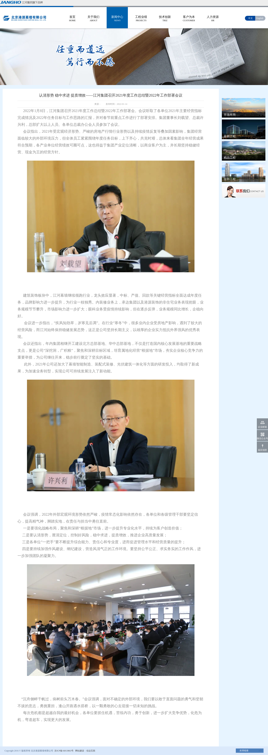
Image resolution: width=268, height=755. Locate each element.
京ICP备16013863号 (64, 750)
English (259, 18)
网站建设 (79, 750)
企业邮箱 (262, 427)
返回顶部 (262, 450)
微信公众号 (262, 438)
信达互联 (90, 750)
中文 (250, 18)
